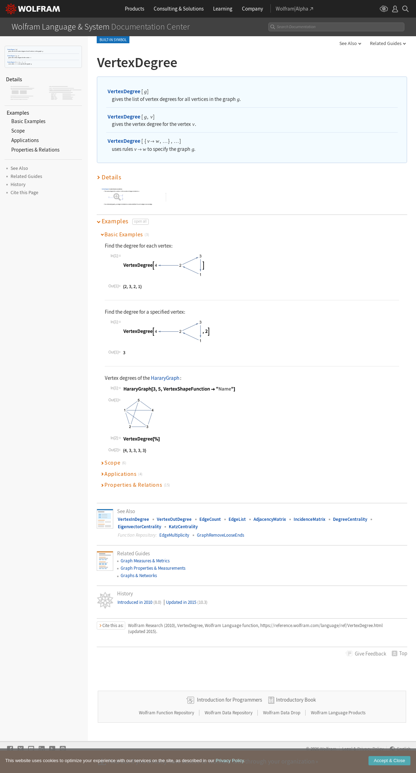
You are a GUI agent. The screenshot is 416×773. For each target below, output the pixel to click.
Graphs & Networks (139, 576)
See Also (348, 43)
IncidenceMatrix (309, 519)
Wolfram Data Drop (282, 713)
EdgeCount (210, 519)
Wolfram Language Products (338, 713)
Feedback (370, 653)
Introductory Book (296, 699)
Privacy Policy (370, 749)
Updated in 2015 (186, 602)
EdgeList (237, 519)
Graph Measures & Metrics (145, 561)
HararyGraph (165, 378)
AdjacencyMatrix (270, 519)
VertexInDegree (133, 519)
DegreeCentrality (350, 519)
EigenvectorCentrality (139, 527)
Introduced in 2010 (139, 602)
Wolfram (328, 749)
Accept (389, 763)
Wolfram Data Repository (229, 713)
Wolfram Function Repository (167, 713)
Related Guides (386, 43)
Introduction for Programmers (229, 699)
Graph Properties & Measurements (153, 568)
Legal (347, 749)
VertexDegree (11, 49)
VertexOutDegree (174, 519)
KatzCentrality (183, 527)
